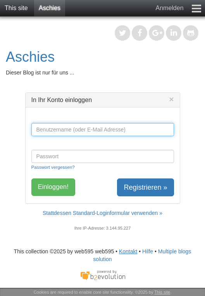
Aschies (49, 8)
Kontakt (128, 251)
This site (16, 8)
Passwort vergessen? (53, 167)
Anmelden (170, 8)
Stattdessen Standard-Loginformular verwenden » (102, 213)
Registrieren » (145, 187)
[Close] (171, 99)
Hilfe (147, 251)
